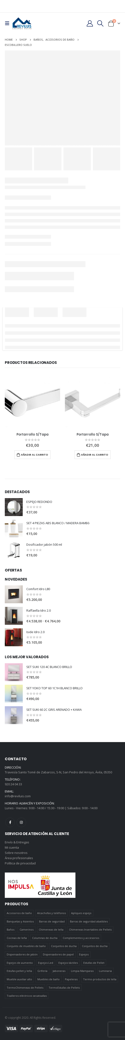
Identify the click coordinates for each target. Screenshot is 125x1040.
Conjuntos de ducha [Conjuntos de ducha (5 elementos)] (95, 946)
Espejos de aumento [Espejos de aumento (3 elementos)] (20, 963)
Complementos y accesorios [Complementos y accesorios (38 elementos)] (81, 938)
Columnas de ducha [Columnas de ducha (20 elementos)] (44, 938)
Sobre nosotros (16, 853)
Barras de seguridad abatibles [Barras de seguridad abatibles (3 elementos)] (89, 921)
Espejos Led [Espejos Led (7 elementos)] (45, 963)
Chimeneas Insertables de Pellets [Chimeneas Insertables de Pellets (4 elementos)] (90, 929)
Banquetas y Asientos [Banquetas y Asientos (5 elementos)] (20, 921)
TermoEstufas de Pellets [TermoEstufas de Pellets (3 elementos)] (64, 987)
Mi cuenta (12, 847)
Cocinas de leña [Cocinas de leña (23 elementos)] (17, 938)
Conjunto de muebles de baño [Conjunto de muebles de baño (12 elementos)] (26, 946)
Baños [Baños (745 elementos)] (10, 929)
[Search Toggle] (100, 23)
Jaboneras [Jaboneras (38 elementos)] (59, 971)
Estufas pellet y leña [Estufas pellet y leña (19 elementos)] (19, 971)
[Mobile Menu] (8, 23)
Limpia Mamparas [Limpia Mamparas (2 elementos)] (82, 971)
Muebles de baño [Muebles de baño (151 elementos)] (48, 979)
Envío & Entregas (17, 842)
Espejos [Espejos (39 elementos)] (84, 954)
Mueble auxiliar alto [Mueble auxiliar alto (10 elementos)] (19, 979)
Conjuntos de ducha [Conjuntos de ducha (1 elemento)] (64, 946)
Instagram (21, 822)
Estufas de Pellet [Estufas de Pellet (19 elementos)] (93, 963)
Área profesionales (19, 858)
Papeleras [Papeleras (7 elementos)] (71, 979)
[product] (32, 401)
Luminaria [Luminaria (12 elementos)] (105, 971)
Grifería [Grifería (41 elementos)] (42, 971)
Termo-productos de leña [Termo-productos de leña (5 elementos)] (99, 979)
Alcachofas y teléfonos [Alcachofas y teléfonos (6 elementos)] (51, 913)
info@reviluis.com (18, 796)
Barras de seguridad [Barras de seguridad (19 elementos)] (52, 921)
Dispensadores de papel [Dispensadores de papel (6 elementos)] (58, 954)
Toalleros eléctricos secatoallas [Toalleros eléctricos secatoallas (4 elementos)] (27, 995)
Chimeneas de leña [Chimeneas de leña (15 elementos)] (51, 929)
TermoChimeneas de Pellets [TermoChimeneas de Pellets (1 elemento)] (25, 987)
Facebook (10, 822)
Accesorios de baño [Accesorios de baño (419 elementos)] (19, 913)
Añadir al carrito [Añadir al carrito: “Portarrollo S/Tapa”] (34, 455)
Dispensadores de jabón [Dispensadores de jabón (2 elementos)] (22, 954)
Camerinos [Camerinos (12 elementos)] (27, 929)
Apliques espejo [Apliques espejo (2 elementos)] (81, 913)
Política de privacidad (20, 863)
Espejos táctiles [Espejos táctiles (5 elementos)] (68, 963)
